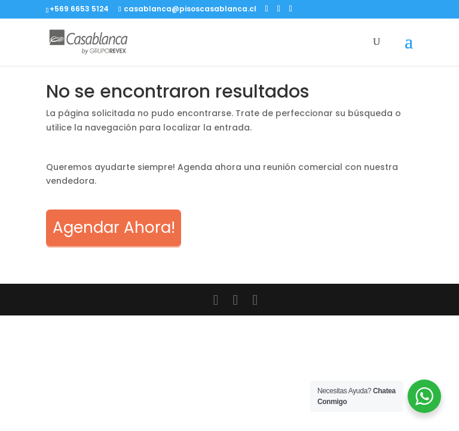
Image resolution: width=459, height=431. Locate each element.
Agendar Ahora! (114, 227)
